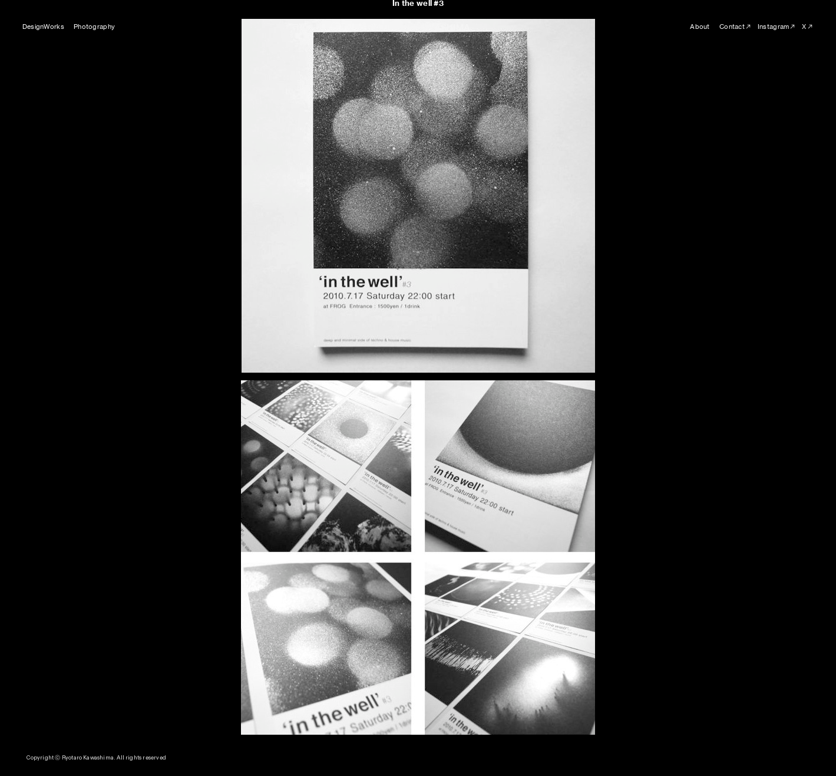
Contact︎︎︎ (735, 26)
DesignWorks (43, 26)
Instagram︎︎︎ (777, 26)
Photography (94, 26)
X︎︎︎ (808, 26)
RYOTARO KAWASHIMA (418, 27)
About (699, 26)
